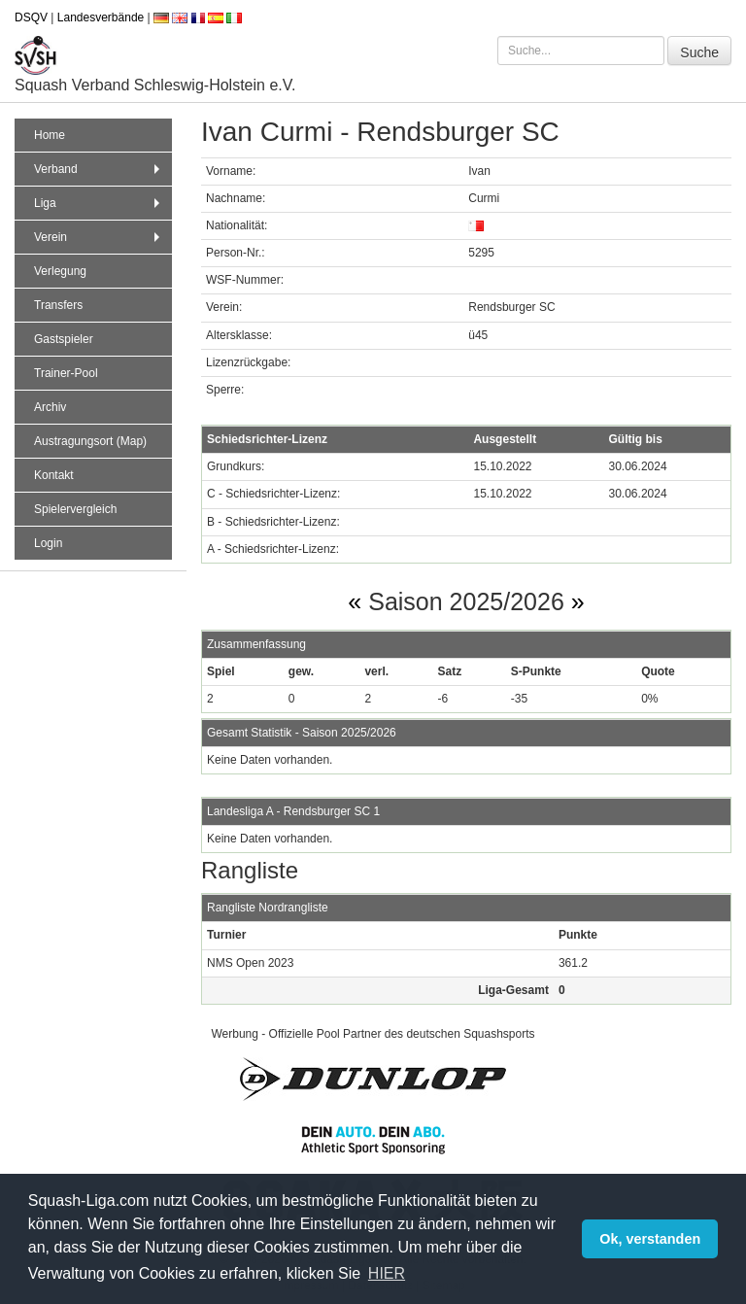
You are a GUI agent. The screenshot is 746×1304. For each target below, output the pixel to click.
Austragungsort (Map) (90, 441)
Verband (99, 169)
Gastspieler (63, 339)
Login (48, 543)
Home (49, 135)
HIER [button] (386, 1273)
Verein (99, 237)
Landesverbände (100, 17)
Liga (99, 203)
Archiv (50, 407)
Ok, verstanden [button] (649, 1239)
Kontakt (54, 475)
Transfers (58, 305)
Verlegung (60, 271)
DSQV (31, 17)
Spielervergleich (75, 509)
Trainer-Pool (66, 373)
